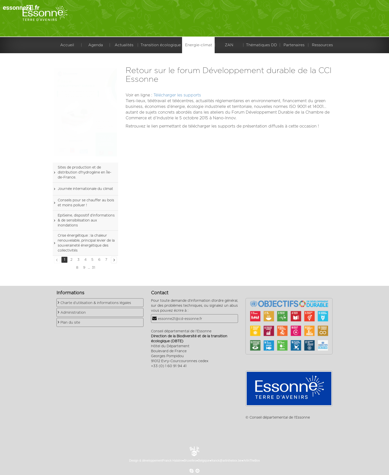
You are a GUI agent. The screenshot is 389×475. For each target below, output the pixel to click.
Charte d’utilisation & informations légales (95, 303)
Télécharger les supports (177, 95)
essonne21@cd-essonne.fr (180, 319)
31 (93, 267)
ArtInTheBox (251, 460)
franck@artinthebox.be (226, 460)
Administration (73, 312)
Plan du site (70, 322)
